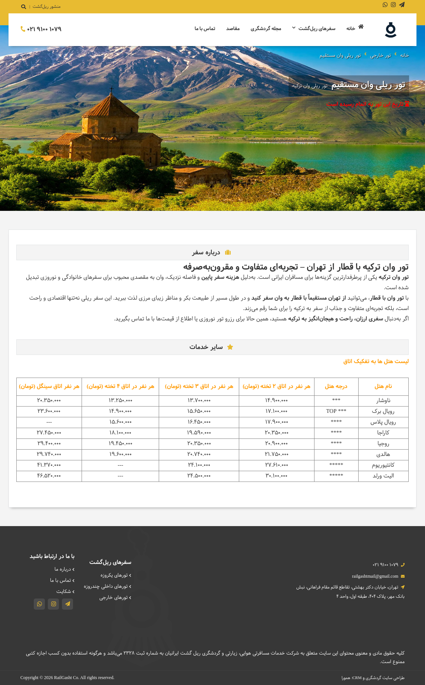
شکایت (65, 592)
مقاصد (233, 29)
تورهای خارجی (115, 598)
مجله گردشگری (266, 29)
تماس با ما (205, 29)
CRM (357, 677)
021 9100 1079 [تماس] (41, 30)
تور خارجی (380, 56)
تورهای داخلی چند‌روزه (107, 587)
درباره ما (65, 569)
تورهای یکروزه (116, 575)
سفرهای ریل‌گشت (313, 29)
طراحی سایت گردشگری (385, 678)
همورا (346, 678)
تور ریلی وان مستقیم (340, 56)
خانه (355, 28)
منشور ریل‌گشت (46, 6)
